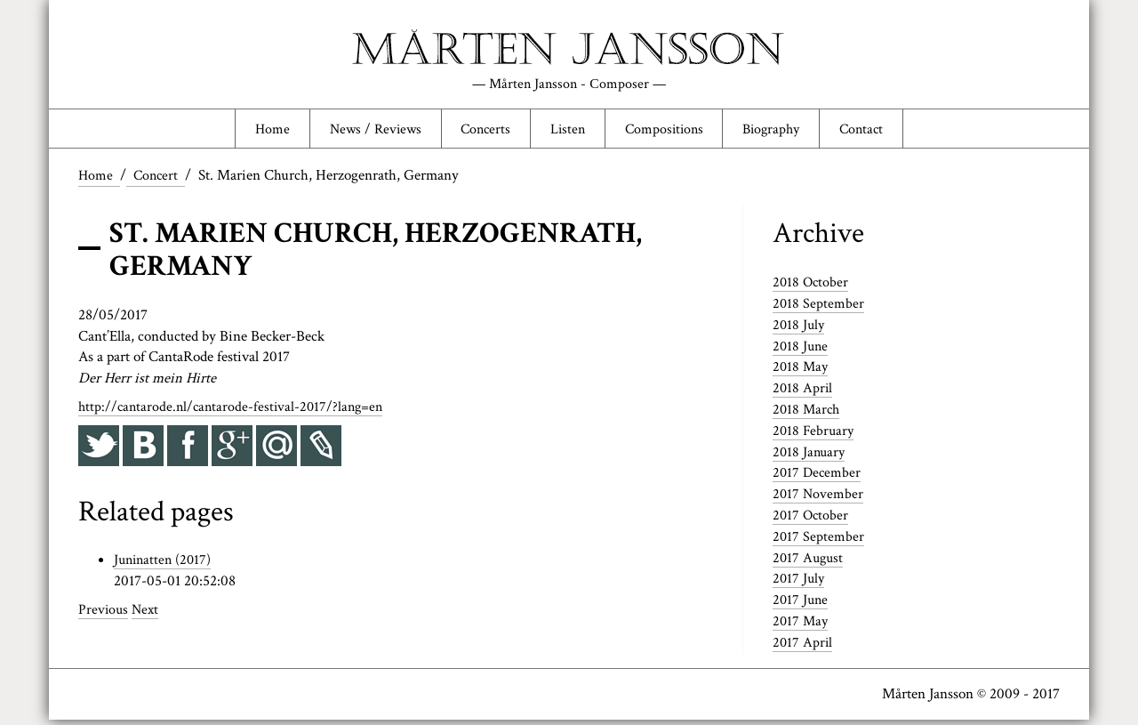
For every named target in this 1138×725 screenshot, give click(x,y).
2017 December (818, 477)
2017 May (801, 626)
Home (255, 131)
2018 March (808, 414)
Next (147, 614)
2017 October (812, 520)
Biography (782, 131)
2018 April (803, 393)
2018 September (819, 308)
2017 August (809, 562)
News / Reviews (363, 131)
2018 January (810, 456)
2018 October (812, 287)
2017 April (803, 647)
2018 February (814, 435)
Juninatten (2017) (165, 565)
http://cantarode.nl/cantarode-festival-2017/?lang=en (235, 412)
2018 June (801, 350)
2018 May (801, 372)
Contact (877, 131)
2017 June (801, 605)
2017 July (800, 583)
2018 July (800, 329)
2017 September (819, 541)
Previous (104, 614)
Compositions (668, 131)
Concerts (479, 131)
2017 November (819, 499)
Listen (567, 131)
